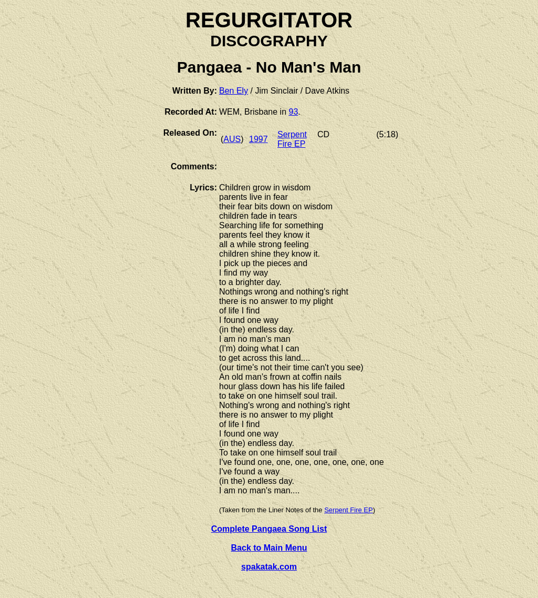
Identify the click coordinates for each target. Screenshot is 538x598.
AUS (232, 139)
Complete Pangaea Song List (269, 528)
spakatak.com (269, 566)
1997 (258, 139)
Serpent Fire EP (292, 139)
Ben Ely (233, 90)
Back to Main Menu (269, 547)
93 (293, 111)
